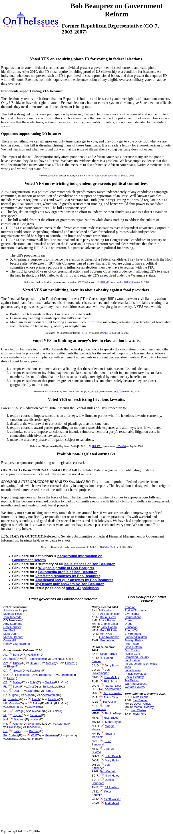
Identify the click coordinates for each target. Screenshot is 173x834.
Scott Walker (112, 799)
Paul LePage (113, 713)
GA (5, 690)
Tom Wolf (106, 633)
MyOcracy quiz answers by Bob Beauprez (69, 584)
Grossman (13, 706)
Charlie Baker (109, 623)
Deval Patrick (142, 703)
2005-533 (108, 333)
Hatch (36, 699)
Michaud (37, 711)
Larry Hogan (109, 627)
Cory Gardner (12, 627)
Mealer (50, 663)
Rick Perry (139, 713)
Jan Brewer (140, 700)
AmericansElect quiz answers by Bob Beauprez (74, 580)
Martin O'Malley (144, 707)
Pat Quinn (109, 701)
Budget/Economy (136, 610)
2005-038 (118, 391)
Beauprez (45, 674)
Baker (36, 703)
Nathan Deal (113, 685)
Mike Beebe (141, 697)
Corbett (13, 735)
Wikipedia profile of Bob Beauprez (66, 568)
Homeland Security (137, 657)
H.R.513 (105, 282)
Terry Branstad (112, 693)
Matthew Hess (12, 613)
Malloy (17, 682)
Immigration (132, 660)
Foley (33, 682)
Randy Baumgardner (16, 643)
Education (131, 627)
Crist (31, 686)
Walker (49, 682)
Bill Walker (105, 610)
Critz (10, 738)
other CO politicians (82, 588)
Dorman (34, 731)
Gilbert (69, 663)
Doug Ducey (108, 617)
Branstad (13, 699)
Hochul (33, 723)
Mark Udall (10, 633)
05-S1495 (111, 547)
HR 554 (85, 333)
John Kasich (113, 756)
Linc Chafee (138, 710)
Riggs (10, 666)
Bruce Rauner (108, 620)
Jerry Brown (112, 665)
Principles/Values (136, 673)
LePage (19, 711)
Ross (12, 658)
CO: (5, 674)
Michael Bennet (13, 637)
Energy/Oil (131, 630)
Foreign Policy (134, 640)
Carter (32, 690)
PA (5, 735)
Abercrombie (49, 695)
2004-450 (121, 446)
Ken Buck (9, 630)
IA (4, 699)
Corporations (133, 617)
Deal (17, 690)
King (36, 719)
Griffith (35, 654)
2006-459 (112, 175)
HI (4, 695)
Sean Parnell (108, 653)
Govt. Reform (133, 647)
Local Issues (133, 670)
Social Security (134, 677)
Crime (128, 620)
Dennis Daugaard (103, 781)
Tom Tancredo (12, 617)
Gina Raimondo (109, 637)
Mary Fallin (112, 760)
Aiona (28, 695)
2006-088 (128, 282)
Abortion (130, 607)
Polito (50, 703)
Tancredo (66, 674)
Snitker (46, 686)
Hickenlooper (22, 674)
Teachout (32, 727)
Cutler (55, 711)
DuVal (33, 663)
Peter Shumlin (101, 793)
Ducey (17, 663)
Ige (14, 695)
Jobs (128, 667)
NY (5, 723)
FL (5, 686)
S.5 (97, 391)
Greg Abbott (107, 640)
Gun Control (132, 650)
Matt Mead (112, 803)
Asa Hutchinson (110, 613)
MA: (5, 703)
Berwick (34, 706)
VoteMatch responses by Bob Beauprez (67, 576)
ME (5, 711)
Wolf (34, 735)
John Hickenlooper (15, 610)
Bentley (17, 654)
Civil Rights (132, 613)
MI (4, 715)
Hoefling (53, 699)
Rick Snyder (111, 717)
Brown (17, 670)
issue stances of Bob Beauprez (89, 564)
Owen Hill (9, 640)
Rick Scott (110, 681)
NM (5, 719)
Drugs (128, 623)
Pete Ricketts (108, 630)
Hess (10, 678)
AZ (5, 663)
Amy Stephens (12, 623)
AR (5, 658)
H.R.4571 (96, 446)
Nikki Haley (112, 775)
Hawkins (12, 727)
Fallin (17, 731)
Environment (133, 633)
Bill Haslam (112, 787)
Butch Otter (111, 697)
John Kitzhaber (101, 766)
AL (5, 654)
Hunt (47, 690)
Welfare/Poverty (135, 687)
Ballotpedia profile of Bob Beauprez (67, 572)
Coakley (14, 703)
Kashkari (35, 670)
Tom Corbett (108, 771)
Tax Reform (132, 680)
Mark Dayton (113, 721)
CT (5, 682)
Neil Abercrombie (110, 689)
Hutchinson (35, 658)
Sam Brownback (101, 707)
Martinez (19, 719)
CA (5, 670)
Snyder (17, 715)
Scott (16, 686)
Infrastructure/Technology (141, 663)
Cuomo (18, 723)
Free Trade (132, 643)
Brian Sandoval (101, 742)
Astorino (62, 723)
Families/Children (136, 637)
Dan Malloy (111, 677)
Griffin (55, 658)
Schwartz (51, 735)
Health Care (132, 653)
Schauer (35, 715)
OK (5, 731)
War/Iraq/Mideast (136, 683)
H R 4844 (88, 175)
